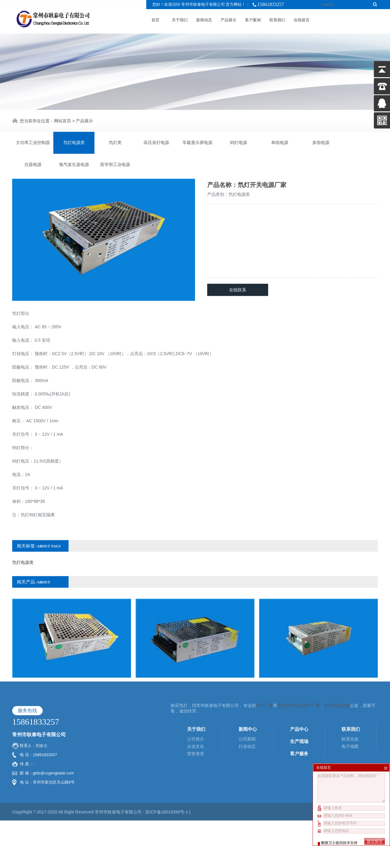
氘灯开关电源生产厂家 (298, 667)
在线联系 (237, 270)
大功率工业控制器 (33, 141)
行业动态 (247, 708)
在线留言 (302, 18)
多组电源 (320, 141)
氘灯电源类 (74, 141)
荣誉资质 (195, 715)
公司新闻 (247, 701)
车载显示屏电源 (197, 141)
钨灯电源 (238, 141)
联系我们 (277, 18)
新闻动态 (204, 18)
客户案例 (253, 18)
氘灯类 (115, 141)
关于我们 (180, 18)
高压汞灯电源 (156, 141)
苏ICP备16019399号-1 (167, 774)
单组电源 (279, 141)
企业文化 (195, 708)
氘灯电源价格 (337, 667)
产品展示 (228, 18)
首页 (155, 18)
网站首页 (62, 120)
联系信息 (350, 701)
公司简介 (195, 701)
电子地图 (350, 708)
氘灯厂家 (264, 667)
